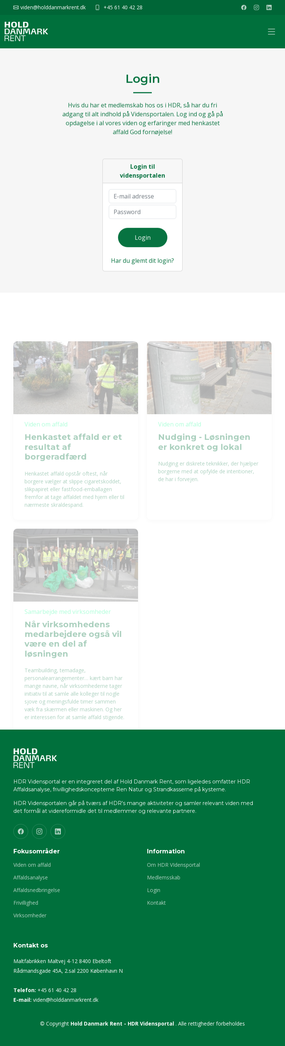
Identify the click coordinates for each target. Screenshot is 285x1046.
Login (143, 241)
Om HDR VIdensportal (173, 865)
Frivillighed (25, 902)
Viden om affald (32, 865)
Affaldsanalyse (30, 877)
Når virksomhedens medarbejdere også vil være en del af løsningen (73, 646)
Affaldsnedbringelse (36, 890)
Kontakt (156, 902)
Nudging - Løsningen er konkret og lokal (204, 449)
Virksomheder (29, 915)
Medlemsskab (163, 877)
